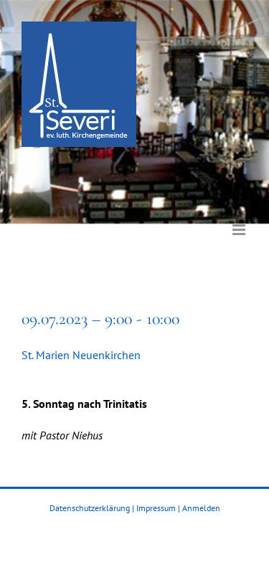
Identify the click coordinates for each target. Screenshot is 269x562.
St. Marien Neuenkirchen (81, 355)
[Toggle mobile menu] (239, 219)
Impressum (156, 508)
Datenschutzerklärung (89, 508)
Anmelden (201, 508)
